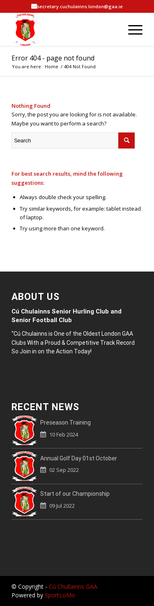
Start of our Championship (75, 493)
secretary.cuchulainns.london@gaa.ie (80, 6)
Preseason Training (65, 422)
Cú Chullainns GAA (73, 586)
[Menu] (131, 29)
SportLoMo (60, 595)
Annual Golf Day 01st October (78, 458)
